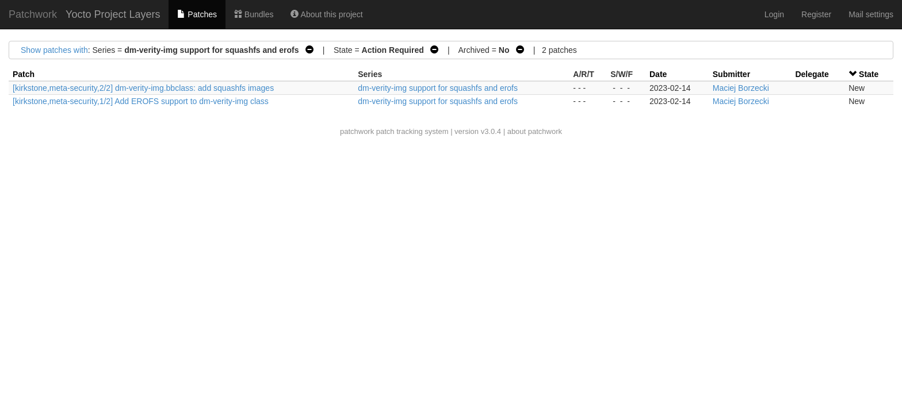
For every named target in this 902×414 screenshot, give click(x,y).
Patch (24, 74)
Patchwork (33, 14)
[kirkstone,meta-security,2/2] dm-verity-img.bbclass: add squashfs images (143, 88)
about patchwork (534, 131)
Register (816, 14)
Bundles (253, 14)
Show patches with (54, 50)
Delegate (811, 74)
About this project (326, 14)
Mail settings (871, 14)
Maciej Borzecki (741, 88)
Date (658, 74)
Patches (196, 14)
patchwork (357, 131)
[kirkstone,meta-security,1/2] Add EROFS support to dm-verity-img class (141, 101)
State (868, 74)
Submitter (731, 74)
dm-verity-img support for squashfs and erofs (438, 88)
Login (774, 14)
